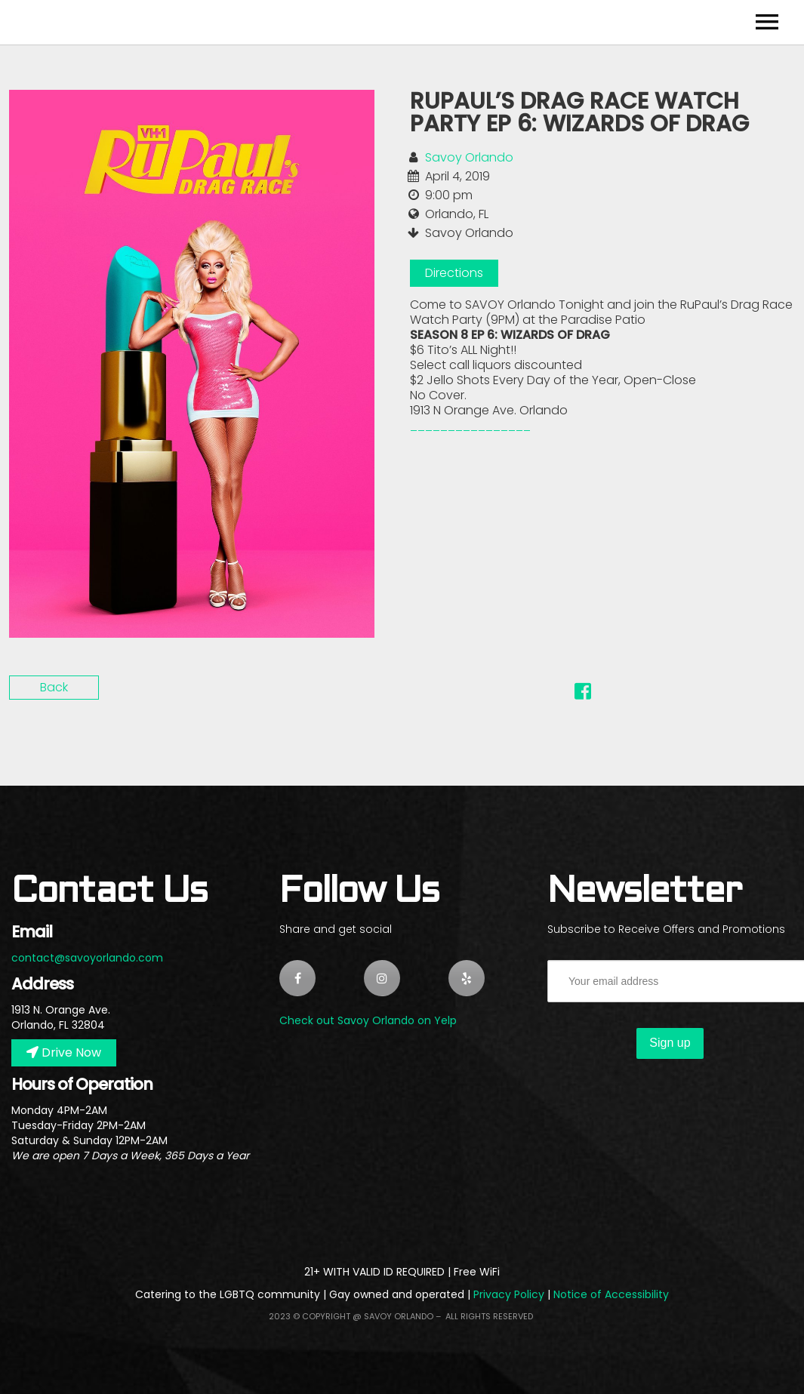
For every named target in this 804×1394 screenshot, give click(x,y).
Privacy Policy (508, 1294)
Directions (454, 273)
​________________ (470, 425)
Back (54, 687)
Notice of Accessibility (611, 1294)
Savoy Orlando (469, 157)
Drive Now (63, 1052)
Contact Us (109, 892)
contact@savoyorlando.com (87, 957)
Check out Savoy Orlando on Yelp (368, 1020)
